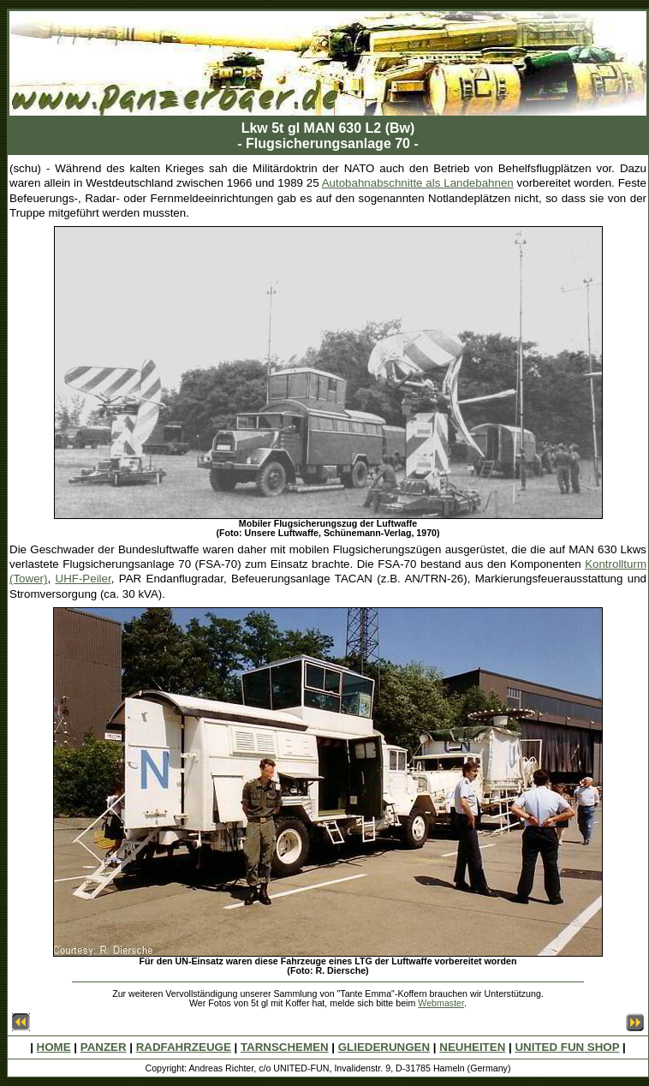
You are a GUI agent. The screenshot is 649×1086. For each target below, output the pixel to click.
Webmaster (441, 1003)
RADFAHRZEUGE (183, 1047)
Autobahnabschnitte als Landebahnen (418, 182)
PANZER (103, 1047)
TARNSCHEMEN (285, 1047)
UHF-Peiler (83, 578)
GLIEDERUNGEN (384, 1047)
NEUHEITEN (472, 1047)
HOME (54, 1047)
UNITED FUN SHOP (567, 1047)
